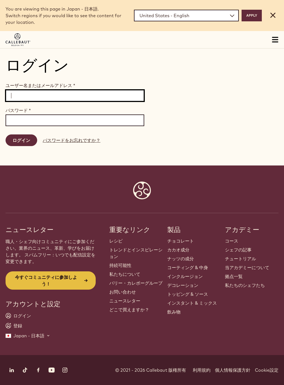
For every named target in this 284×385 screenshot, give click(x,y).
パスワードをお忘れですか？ (71, 140)
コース (231, 241)
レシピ (116, 241)
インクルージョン (185, 276)
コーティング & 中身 (187, 267)
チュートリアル (240, 258)
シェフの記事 (238, 250)
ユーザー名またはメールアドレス (40, 85)
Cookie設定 (266, 370)
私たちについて (124, 274)
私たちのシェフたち (245, 285)
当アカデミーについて (247, 267)
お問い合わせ (122, 292)
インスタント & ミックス (192, 303)
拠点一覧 (234, 276)
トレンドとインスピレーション (136, 253)
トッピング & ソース (187, 294)
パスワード (18, 110)
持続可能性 (120, 265)
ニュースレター (124, 301)
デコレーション (182, 285)
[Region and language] (186, 15)
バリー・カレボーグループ (136, 283)
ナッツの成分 (180, 258)
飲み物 (174, 312)
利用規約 (202, 370)
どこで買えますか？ (129, 309)
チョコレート (180, 241)
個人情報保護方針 (232, 370)
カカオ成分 (178, 250)
